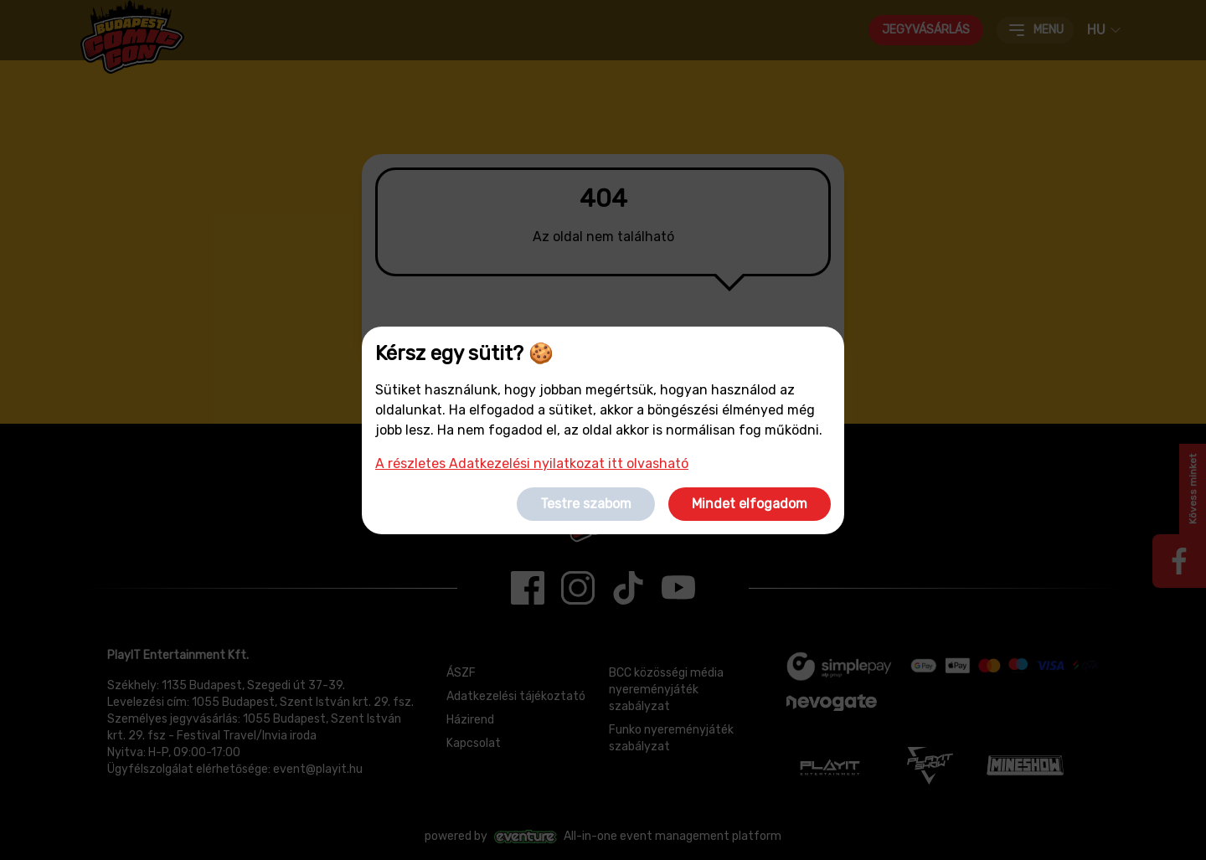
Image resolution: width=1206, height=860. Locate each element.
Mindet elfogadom (749, 504)
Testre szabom (585, 504)
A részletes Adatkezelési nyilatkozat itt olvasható (531, 463)
